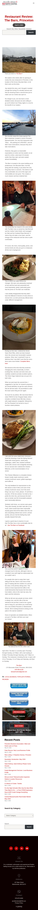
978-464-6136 (19, 669)
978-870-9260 (19, 898)
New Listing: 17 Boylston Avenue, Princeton (18, 755)
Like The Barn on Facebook (15, 525)
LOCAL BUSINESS (10, 677)
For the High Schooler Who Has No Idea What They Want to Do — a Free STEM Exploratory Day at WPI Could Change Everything (19, 790)
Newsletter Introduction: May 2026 (15, 759)
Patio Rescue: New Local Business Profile (17, 750)
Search (31, 32)
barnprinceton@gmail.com (19, 671)
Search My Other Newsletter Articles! (19, 29)
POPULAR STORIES (23, 677)
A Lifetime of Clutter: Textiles (13, 783)
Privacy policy (19, 903)
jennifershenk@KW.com (19, 901)
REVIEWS (5, 679)
